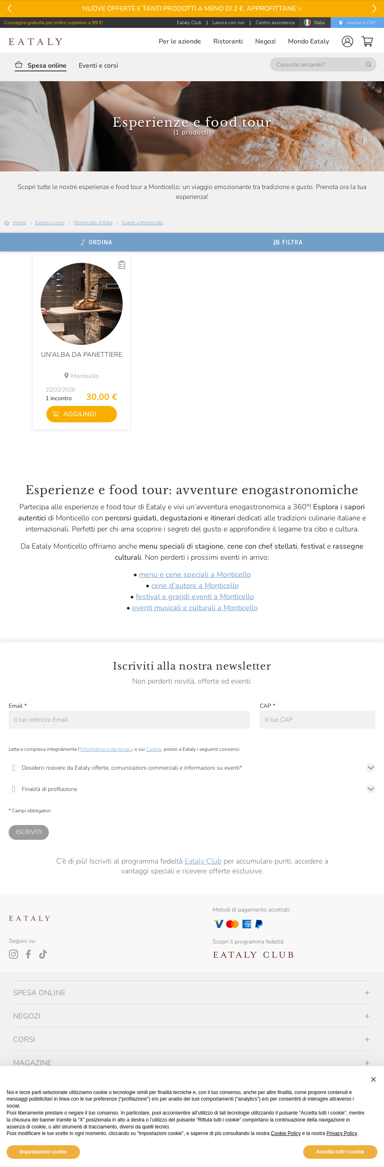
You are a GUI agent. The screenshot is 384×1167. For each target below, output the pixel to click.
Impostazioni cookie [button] (43, 1152)
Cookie (153, 749)
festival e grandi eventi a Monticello (195, 597)
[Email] (129, 719)
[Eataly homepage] (36, 41)
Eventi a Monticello (142, 222)
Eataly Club (203, 861)
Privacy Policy (342, 1133)
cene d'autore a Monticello (195, 585)
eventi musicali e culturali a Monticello (195, 608)
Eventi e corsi (49, 222)
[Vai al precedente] (9, 8)
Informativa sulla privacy (106, 749)
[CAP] (317, 719)
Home (19, 222)
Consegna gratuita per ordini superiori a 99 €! (53, 22)
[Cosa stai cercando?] (323, 64)
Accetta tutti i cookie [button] (340, 1152)
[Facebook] (28, 954)
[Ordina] (96, 242)
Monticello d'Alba (93, 222)
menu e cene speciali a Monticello (195, 574)
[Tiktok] (43, 954)
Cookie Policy (286, 1133)
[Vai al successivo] (375, 8)
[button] (347, 41)
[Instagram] (13, 954)
